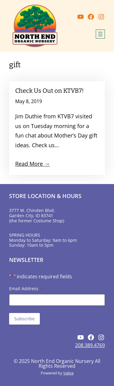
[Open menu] (100, 34)
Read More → (32, 163)
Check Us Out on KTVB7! (49, 90)
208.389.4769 (90, 345)
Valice (68, 373)
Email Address (25, 288)
